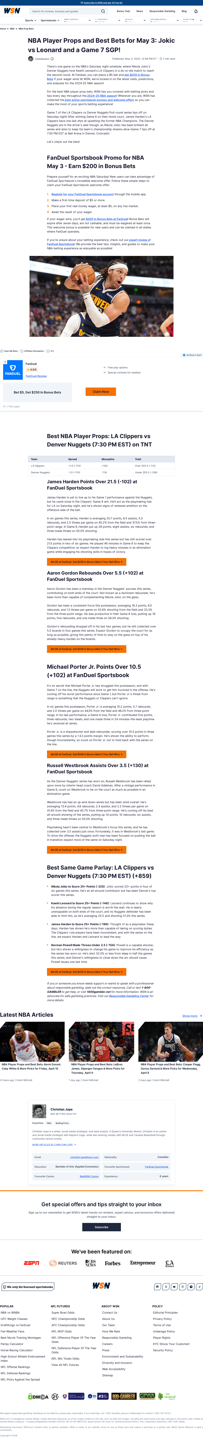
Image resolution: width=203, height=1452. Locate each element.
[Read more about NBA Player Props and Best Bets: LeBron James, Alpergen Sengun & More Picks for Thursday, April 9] (101, 1071)
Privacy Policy (162, 1322)
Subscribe (101, 1231)
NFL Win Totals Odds (65, 1362)
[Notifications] (196, 11)
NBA (12, 28)
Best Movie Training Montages (21, 1341)
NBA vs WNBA (10, 1316)
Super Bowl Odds (63, 1316)
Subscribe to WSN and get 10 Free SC (103, 2)
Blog (184, 11)
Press (105, 1354)
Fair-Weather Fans (12, 1335)
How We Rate (111, 1335)
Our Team (108, 1328)
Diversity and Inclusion (117, 1366)
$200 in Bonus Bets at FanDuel (106, 219)
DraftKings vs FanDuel (15, 1328)
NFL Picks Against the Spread (20, 1383)
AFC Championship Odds (68, 1328)
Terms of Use (162, 1328)
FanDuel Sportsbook (156, 1170)
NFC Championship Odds (68, 1322)
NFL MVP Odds (62, 1335)
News (139, 11)
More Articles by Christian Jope (54, 1148)
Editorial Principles (165, 1316)
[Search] (103, 11)
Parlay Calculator (12, 1347)
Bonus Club (123, 11)
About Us (108, 1322)
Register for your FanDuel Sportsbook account (83, 194)
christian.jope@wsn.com (84, 1160)
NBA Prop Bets (26, 28)
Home (3, 28)
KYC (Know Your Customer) (171, 1347)
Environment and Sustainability (122, 1360)
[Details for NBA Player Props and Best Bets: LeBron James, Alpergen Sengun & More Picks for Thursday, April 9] (101, 1042)
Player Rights (161, 1341)
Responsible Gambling (162, 11)
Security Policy (163, 1354)
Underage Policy (164, 1335)
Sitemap (107, 1379)
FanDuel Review (36, 376)
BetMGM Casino (89, 1179)
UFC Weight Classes (14, 1322)
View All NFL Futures (65, 1368)
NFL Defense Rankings (15, 1377)
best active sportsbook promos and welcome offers (99, 100)
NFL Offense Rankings (15, 1370)
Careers (107, 1347)
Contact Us (109, 1316)
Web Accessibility (113, 1372)
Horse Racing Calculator (17, 1354)
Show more (192, 1016)
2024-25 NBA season (101, 95)
